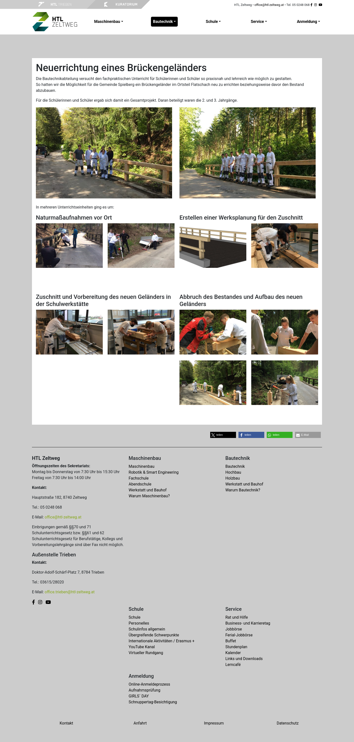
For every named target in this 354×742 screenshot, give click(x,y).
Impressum (214, 723)
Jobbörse (233, 629)
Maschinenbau (141, 466)
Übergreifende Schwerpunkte (154, 635)
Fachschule (138, 478)
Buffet (230, 641)
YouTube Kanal (142, 647)
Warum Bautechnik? (242, 490)
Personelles (139, 623)
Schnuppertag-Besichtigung (153, 702)
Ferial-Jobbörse (239, 635)
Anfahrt (140, 723)
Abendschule (140, 484)
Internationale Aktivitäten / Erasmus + (161, 641)
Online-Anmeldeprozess (149, 684)
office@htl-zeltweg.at (269, 5)
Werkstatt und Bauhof (147, 490)
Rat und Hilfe (236, 617)
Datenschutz (287, 723)
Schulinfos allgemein (147, 629)
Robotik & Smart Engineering (153, 472)
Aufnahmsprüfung (144, 690)
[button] (223, 435)
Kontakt (66, 723)
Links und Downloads (244, 658)
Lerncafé (233, 664)
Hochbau (233, 472)
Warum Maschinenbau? (149, 496)
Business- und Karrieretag (247, 623)
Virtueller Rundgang (146, 652)
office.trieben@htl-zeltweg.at (70, 592)
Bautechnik (235, 466)
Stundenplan (236, 647)
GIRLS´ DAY (139, 696)
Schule (134, 617)
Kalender (233, 652)
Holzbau (232, 478)
